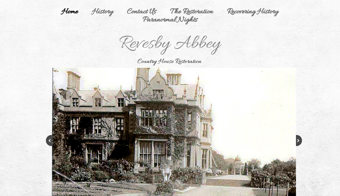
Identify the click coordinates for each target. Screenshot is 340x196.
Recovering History (252, 12)
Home (69, 12)
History (102, 12)
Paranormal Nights (169, 20)
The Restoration (191, 12)
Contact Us (141, 12)
